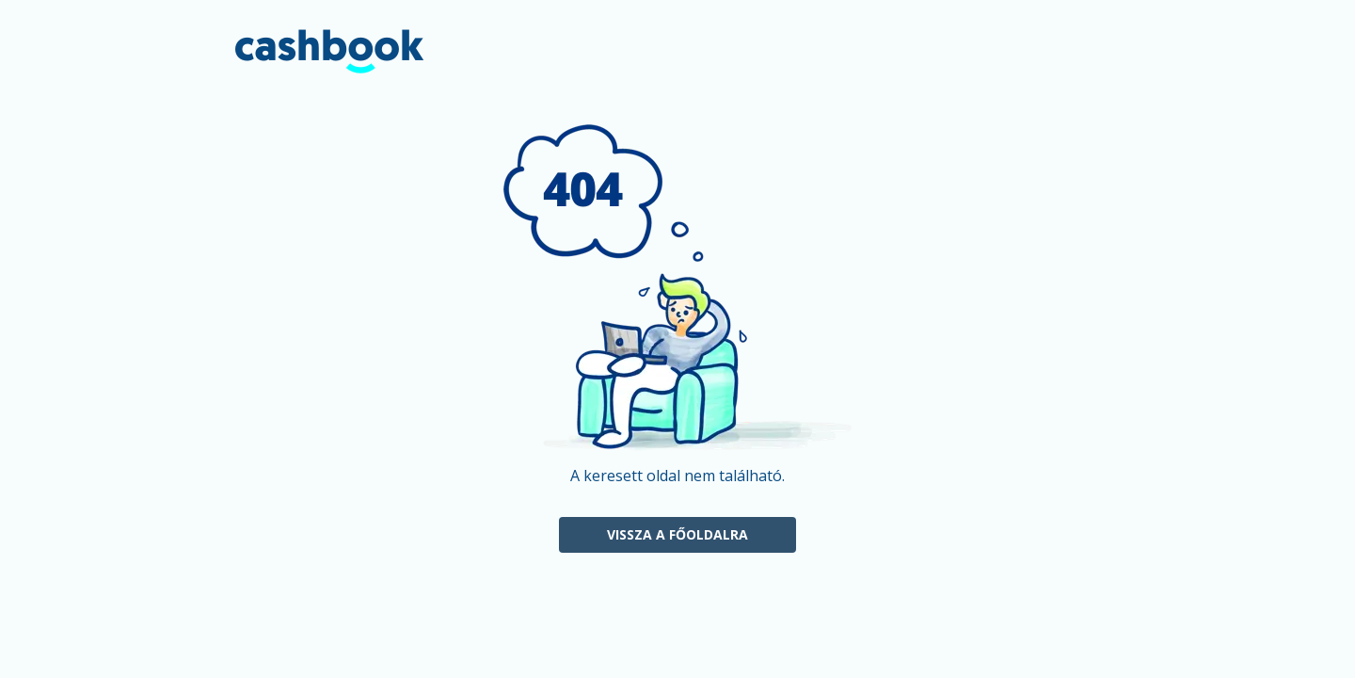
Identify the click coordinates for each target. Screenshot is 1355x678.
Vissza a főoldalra (677, 534)
